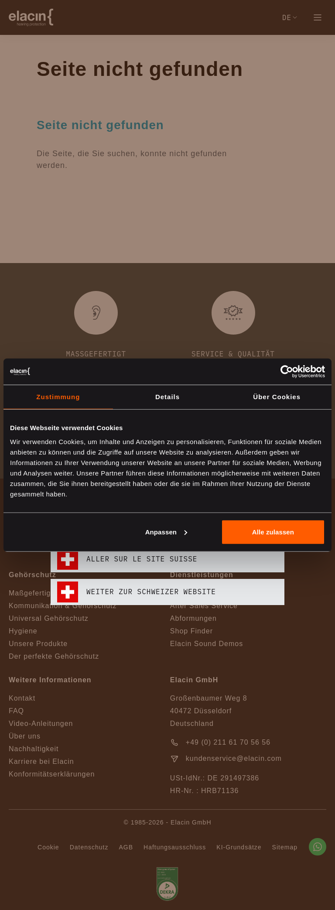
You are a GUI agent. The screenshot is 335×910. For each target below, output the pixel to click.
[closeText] (279, 344)
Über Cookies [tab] (277, 396)
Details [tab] (167, 396)
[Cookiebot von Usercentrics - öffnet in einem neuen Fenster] (287, 371)
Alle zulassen (273, 531)
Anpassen (166, 531)
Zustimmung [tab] (58, 396)
